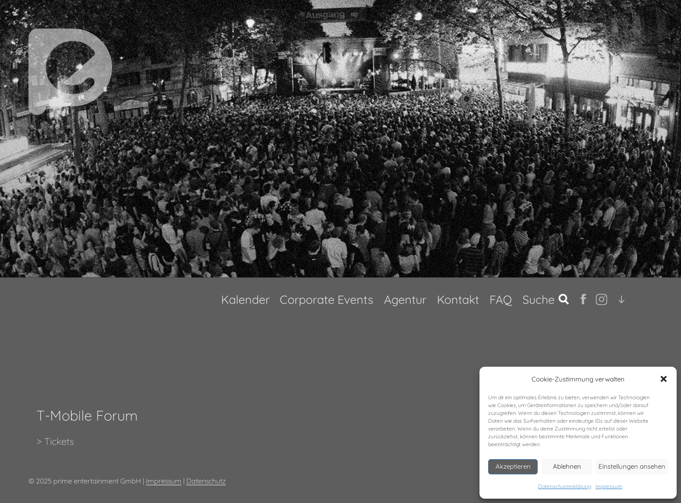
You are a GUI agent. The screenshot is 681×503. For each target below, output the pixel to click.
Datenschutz (206, 481)
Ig (599, 299)
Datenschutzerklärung (564, 486)
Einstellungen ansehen (631, 466)
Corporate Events (327, 299)
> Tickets (55, 441)
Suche (538, 299)
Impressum (608, 486)
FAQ (500, 299)
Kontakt (458, 299)
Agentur (405, 299)
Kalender (245, 299)
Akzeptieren (513, 466)
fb (584, 299)
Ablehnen (567, 466)
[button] (663, 379)
